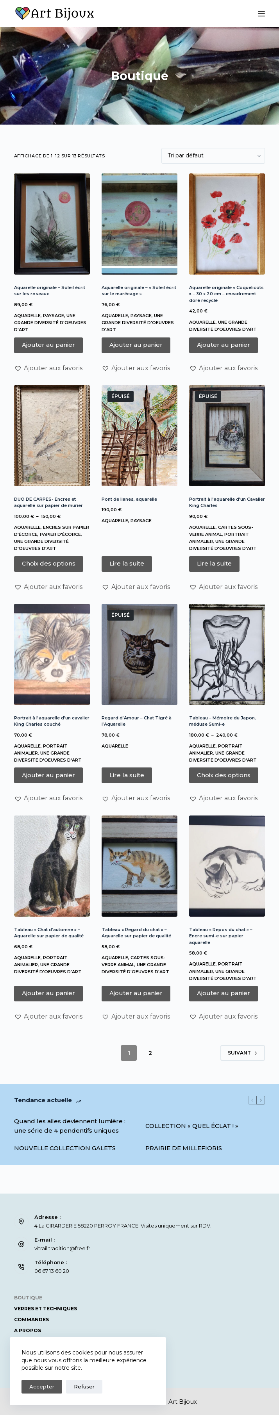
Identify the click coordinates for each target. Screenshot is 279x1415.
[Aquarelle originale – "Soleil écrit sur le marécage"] (139, 224)
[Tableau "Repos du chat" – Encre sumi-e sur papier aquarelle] (227, 866)
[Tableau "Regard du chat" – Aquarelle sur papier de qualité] (139, 866)
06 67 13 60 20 (51, 1271)
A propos (27, 1330)
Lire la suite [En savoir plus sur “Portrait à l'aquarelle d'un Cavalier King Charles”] (214, 563)
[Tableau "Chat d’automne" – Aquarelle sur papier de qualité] (52, 866)
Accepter (41, 1386)
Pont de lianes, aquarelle (129, 499)
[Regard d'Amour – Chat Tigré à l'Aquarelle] (139, 654)
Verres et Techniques (45, 1309)
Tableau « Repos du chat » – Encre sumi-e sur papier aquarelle (220, 936)
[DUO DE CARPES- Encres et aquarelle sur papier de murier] (52, 435)
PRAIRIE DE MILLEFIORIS (183, 1148)
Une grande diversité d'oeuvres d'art (50, 322)
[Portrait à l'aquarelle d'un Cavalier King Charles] (227, 435)
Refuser (84, 1386)
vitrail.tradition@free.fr (62, 1248)
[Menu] (261, 13)
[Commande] (213, 156)
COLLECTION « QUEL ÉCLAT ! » (191, 1126)
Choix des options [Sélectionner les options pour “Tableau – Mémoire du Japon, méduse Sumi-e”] (223, 775)
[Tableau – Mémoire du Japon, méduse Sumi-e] (227, 654)
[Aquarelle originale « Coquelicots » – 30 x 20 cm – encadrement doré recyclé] (227, 224)
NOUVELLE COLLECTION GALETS (65, 1148)
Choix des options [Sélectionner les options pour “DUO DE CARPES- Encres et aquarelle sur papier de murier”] (48, 563)
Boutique (28, 1298)
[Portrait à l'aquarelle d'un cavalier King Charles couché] (52, 654)
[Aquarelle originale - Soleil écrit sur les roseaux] (52, 224)
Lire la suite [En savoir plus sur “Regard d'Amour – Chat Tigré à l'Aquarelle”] (126, 775)
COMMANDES (31, 1319)
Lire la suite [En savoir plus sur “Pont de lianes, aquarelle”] (126, 563)
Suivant (243, 1053)
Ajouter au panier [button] (48, 344)
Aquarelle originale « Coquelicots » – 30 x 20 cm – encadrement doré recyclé (226, 294)
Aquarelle (27, 315)
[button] (48, 368)
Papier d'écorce (60, 534)
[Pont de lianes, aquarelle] (139, 435)
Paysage (53, 315)
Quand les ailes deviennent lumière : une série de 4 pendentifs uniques (69, 1126)
